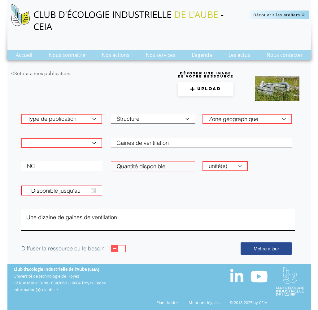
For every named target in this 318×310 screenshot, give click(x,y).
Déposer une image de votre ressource (205, 75)
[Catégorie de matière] (61, 143)
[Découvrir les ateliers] (279, 14)
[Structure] (153, 119)
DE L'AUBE (196, 14)
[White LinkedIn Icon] (236, 275)
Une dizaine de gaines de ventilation (158, 220)
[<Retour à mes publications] (53, 73)
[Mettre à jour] (266, 248)
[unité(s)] (225, 166)
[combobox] (247, 119)
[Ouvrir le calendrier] (93, 190)
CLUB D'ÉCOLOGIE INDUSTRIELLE (103, 14)
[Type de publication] (61, 119)
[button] (67, 57)
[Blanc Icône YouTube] (259, 276)
